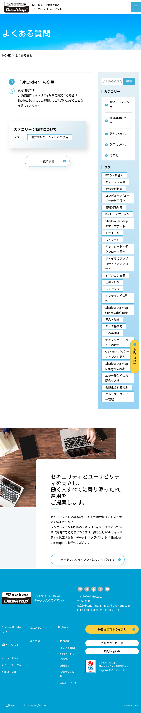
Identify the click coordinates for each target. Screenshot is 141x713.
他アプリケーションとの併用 (49, 137)
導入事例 (35, 641)
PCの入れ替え (114, 175)
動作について (116, 133)
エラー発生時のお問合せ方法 (116, 378)
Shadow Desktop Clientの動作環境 (116, 310)
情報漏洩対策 (113, 207)
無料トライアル (68, 683)
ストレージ (112, 239)
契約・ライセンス (117, 104)
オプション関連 (115, 275)
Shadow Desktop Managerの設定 (116, 366)
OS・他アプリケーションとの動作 (117, 354)
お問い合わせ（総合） (67, 656)
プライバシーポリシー (34, 705)
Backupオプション (117, 214)
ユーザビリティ (13, 665)
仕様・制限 (112, 282)
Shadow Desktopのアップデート (116, 223)
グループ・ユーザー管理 (116, 396)
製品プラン (36, 627)
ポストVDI (10, 672)
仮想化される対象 (116, 387)
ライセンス (112, 289)
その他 (111, 155)
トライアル (112, 233)
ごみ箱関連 (112, 333)
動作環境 (65, 641)
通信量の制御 (113, 189)
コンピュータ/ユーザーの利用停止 (117, 198)
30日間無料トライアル (116, 629)
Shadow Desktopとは (12, 629)
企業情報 (10, 705)
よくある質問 (67, 647)
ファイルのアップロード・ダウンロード (116, 263)
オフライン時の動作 (116, 298)
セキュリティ (11, 658)
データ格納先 (113, 326)
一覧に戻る (53, 161)
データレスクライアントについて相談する (91, 559)
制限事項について (117, 120)
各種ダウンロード (68, 674)
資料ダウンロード (112, 643)
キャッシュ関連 (115, 182)
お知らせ (65, 665)
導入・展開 (112, 319)
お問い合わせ (135, 354)
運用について (116, 144)
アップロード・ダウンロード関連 (116, 249)
